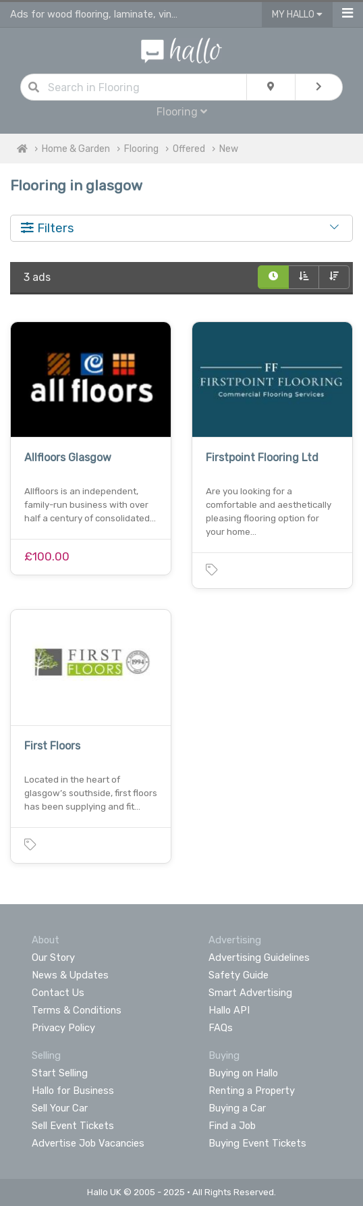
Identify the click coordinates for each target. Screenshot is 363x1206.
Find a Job (232, 1126)
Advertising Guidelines (259, 957)
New (228, 149)
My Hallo (297, 14)
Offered (189, 149)
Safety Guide (238, 975)
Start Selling (60, 1073)
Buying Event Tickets (257, 1143)
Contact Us (58, 993)
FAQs (220, 1028)
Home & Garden (76, 149)
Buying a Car (237, 1108)
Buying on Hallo (243, 1073)
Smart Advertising (250, 993)
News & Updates (70, 975)
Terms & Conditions (76, 1010)
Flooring (182, 111)
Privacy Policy (63, 1028)
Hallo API (229, 1010)
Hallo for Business (73, 1090)
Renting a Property (251, 1090)
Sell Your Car (60, 1108)
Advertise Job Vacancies (88, 1143)
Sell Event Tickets (73, 1126)
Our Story (53, 957)
